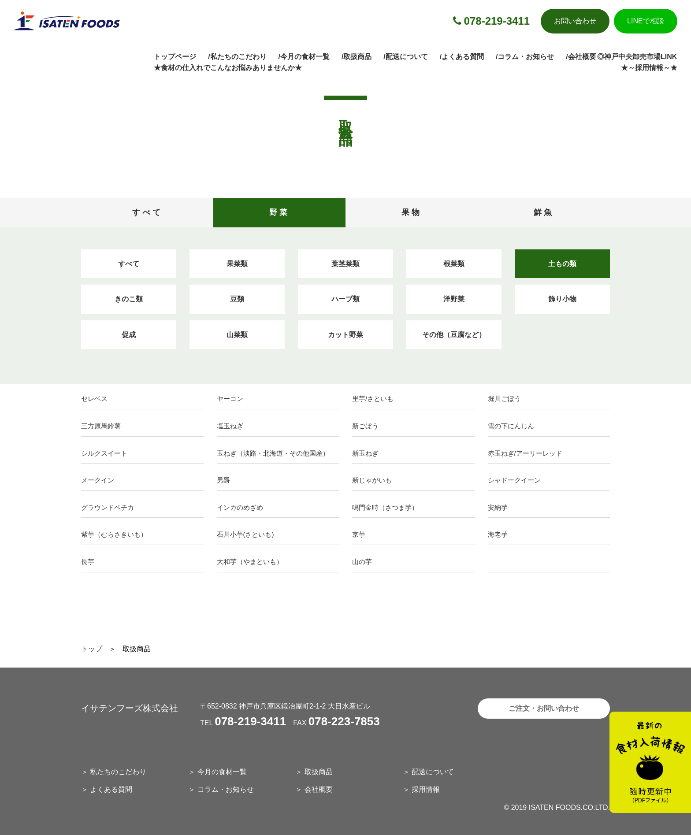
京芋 (358, 534)
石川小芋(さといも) (245, 534)
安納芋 (498, 507)
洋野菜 (453, 299)
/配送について (405, 56)
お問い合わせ (575, 21)
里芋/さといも (373, 398)
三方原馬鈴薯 (101, 426)
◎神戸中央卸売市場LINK (637, 56)
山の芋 (362, 561)
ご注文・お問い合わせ (544, 708)
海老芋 (498, 534)
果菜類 (237, 263)
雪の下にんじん (511, 426)
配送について (433, 772)
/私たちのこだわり (237, 56)
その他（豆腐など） (454, 334)
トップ (91, 649)
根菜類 (453, 263)
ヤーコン (230, 398)
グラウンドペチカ (107, 507)
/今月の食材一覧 (304, 56)
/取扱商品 (357, 56)
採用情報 (426, 789)
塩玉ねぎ (230, 426)
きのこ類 (129, 299)
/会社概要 (581, 56)
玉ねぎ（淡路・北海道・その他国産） (273, 453)
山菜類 (237, 334)
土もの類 (562, 263)
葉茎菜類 (345, 263)
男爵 (223, 480)
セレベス (94, 398)
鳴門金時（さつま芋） (385, 507)
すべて (128, 263)
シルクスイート (104, 453)
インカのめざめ (240, 507)
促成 (129, 334)
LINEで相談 (645, 21)
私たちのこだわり (118, 772)
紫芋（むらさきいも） (114, 534)
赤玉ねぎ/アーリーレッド (525, 453)
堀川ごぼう (504, 398)
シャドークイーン (514, 480)
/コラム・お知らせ (525, 56)
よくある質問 (111, 789)
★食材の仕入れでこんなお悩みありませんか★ (228, 67)
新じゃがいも (372, 480)
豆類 (237, 299)
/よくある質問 (462, 56)
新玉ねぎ (365, 453)
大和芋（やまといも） (250, 561)
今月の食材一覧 (222, 772)
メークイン (97, 480)
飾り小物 (562, 299)
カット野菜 (345, 334)
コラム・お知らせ (225, 789)
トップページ (175, 56)
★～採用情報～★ (649, 67)
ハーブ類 (345, 299)
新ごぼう (365, 426)
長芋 (87, 561)
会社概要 (319, 789)
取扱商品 (319, 772)
